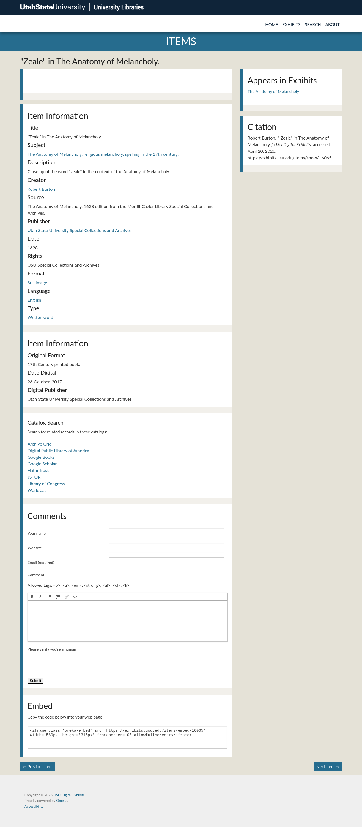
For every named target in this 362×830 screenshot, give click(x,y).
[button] (32, 596)
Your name (37, 533)
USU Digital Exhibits (68, 798)
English (34, 299)
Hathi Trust (38, 470)
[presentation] (32, 597)
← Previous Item (37, 769)
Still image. (38, 282)
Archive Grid (39, 443)
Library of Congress (46, 483)
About (332, 24)
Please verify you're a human (52, 649)
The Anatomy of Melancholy (273, 91)
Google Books (41, 457)
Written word (40, 317)
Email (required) (41, 562)
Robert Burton (41, 189)
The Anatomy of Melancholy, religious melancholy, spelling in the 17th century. (103, 154)
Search (313, 24)
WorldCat (37, 490)
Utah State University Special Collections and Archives (79, 230)
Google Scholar (42, 463)
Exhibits (292, 24)
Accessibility (33, 809)
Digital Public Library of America (58, 450)
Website (35, 547)
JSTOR (34, 476)
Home (271, 24)
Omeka (61, 804)
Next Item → (328, 769)
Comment (36, 574)
